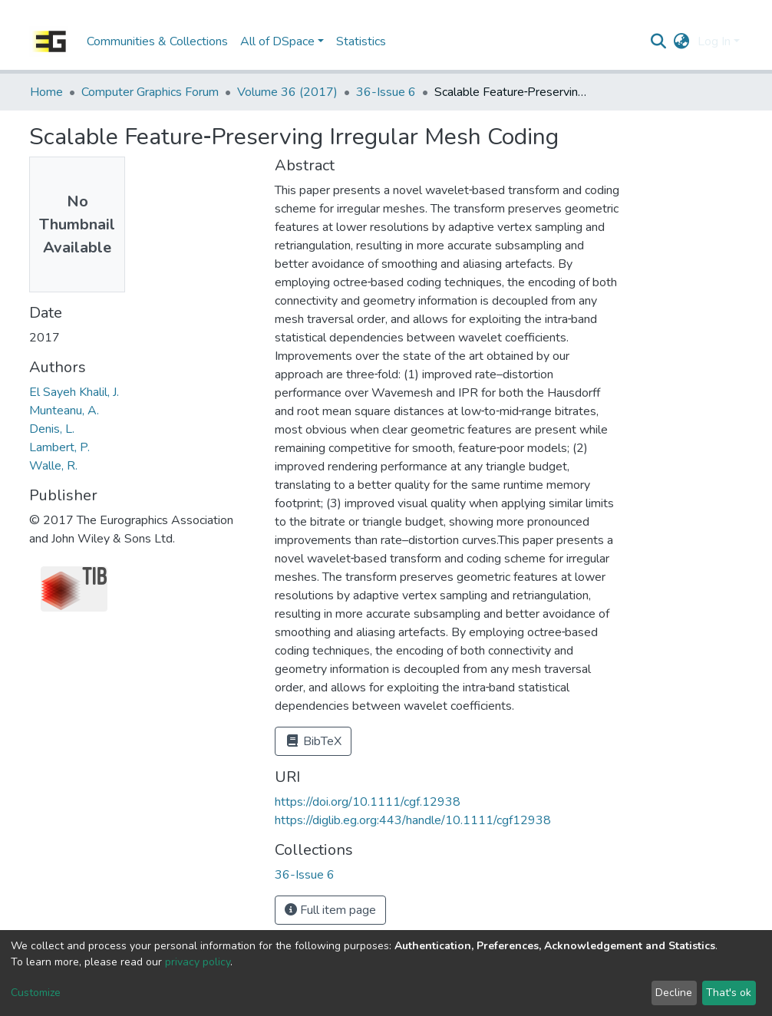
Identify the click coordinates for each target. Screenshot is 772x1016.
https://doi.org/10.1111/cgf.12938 (367, 801)
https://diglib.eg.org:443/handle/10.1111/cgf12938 (413, 820)
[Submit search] (658, 41)
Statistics (361, 41)
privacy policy (197, 962)
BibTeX (313, 741)
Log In (714, 41)
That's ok (728, 992)
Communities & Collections (157, 41)
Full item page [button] (330, 910)
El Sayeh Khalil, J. (74, 392)
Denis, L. (51, 429)
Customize (36, 992)
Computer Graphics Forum (150, 92)
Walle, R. (53, 465)
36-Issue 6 (386, 92)
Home (46, 92)
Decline (673, 992)
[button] (681, 41)
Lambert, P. (59, 447)
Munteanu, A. (64, 410)
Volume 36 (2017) (287, 92)
